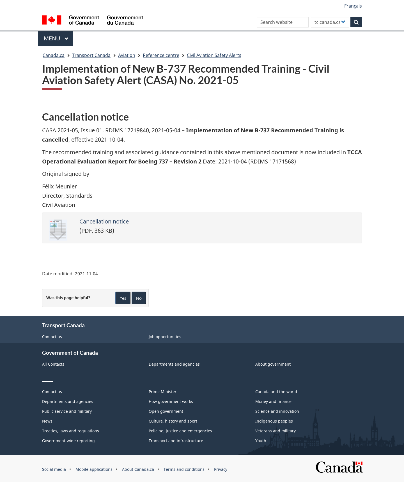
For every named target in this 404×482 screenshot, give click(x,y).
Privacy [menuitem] (220, 469)
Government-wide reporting (68, 440)
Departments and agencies (174, 364)
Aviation (126, 55)
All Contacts (53, 364)
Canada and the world (276, 391)
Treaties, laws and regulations (70, 430)
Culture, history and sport (173, 421)
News (47, 421)
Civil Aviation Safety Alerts (214, 55)
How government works (171, 401)
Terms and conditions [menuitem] (184, 469)
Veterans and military (275, 430)
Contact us (52, 336)
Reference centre (161, 55)
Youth (260, 440)
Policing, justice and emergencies (180, 430)
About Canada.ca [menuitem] (138, 469)
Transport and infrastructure (176, 440)
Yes (123, 298)
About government (273, 364)
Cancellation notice (104, 221)
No (139, 298)
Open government (166, 411)
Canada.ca (54, 55)
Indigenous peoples (274, 421)
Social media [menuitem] (54, 469)
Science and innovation (277, 411)
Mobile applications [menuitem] (94, 469)
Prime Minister (162, 391)
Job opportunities (165, 336)
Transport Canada (91, 55)
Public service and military (67, 411)
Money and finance (273, 401)
